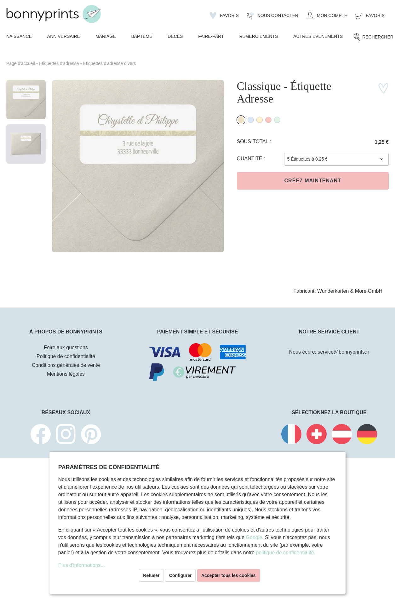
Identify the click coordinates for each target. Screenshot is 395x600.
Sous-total (253, 141)
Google (254, 537)
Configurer (180, 575)
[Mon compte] (326, 15)
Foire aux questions (66, 347)
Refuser (151, 575)
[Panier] (370, 15)
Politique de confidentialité (66, 356)
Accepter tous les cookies (228, 575)
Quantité (250, 158)
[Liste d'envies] (224, 15)
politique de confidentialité (285, 552)
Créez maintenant (312, 180)
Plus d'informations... (81, 565)
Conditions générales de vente (66, 365)
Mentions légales (66, 374)
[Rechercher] (373, 37)
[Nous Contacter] (272, 15)
